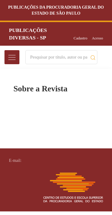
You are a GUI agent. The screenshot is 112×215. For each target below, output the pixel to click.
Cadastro (80, 38)
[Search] (58, 57)
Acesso (97, 38)
